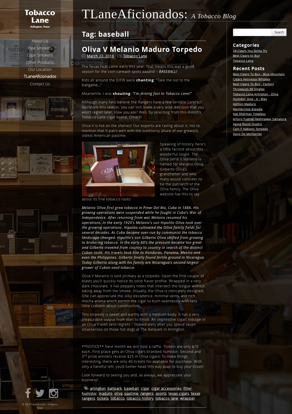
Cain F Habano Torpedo (250, 129)
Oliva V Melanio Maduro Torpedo (142, 49)
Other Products (40, 62)
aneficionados (40, 76)
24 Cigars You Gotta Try (250, 51)
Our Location (40, 69)
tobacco (118, 398)
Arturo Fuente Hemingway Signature (260, 119)
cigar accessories (166, 388)
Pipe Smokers (40, 48)
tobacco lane (167, 398)
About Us (40, 41)
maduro (105, 393)
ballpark (114, 388)
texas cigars (178, 393)
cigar (145, 388)
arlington (98, 388)
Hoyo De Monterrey (247, 134)
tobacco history (140, 398)
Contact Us (40, 83)
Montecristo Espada (247, 109)
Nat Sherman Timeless (249, 114)
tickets (103, 398)
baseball (131, 388)
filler (187, 388)
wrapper (187, 398)
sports (161, 393)
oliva (118, 393)
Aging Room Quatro (247, 124)
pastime (131, 393)
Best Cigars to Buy (246, 56)
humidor (89, 393)
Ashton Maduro (244, 104)
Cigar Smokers (40, 55)
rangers (147, 393)
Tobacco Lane (243, 61)
